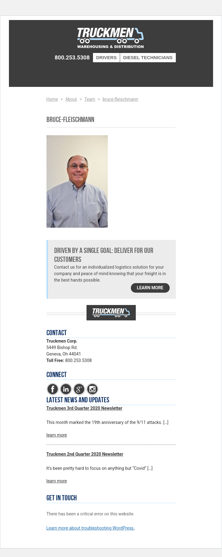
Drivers (106, 57)
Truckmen (111, 38)
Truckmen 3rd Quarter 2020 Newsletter (84, 408)
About (71, 99)
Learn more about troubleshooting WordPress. (90, 528)
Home (52, 99)
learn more (150, 287)
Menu (165, 73)
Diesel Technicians (148, 57)
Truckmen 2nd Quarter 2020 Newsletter (84, 454)
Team (89, 99)
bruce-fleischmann (120, 99)
